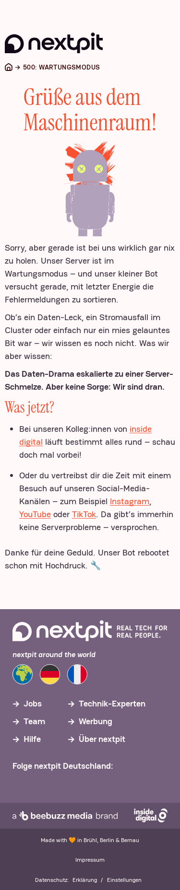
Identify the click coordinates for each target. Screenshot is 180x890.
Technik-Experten (112, 703)
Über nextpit (102, 738)
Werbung (95, 721)
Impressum (90, 860)
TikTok (84, 514)
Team (34, 721)
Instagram (129, 501)
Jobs (33, 703)
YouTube (35, 514)
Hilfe (32, 738)
